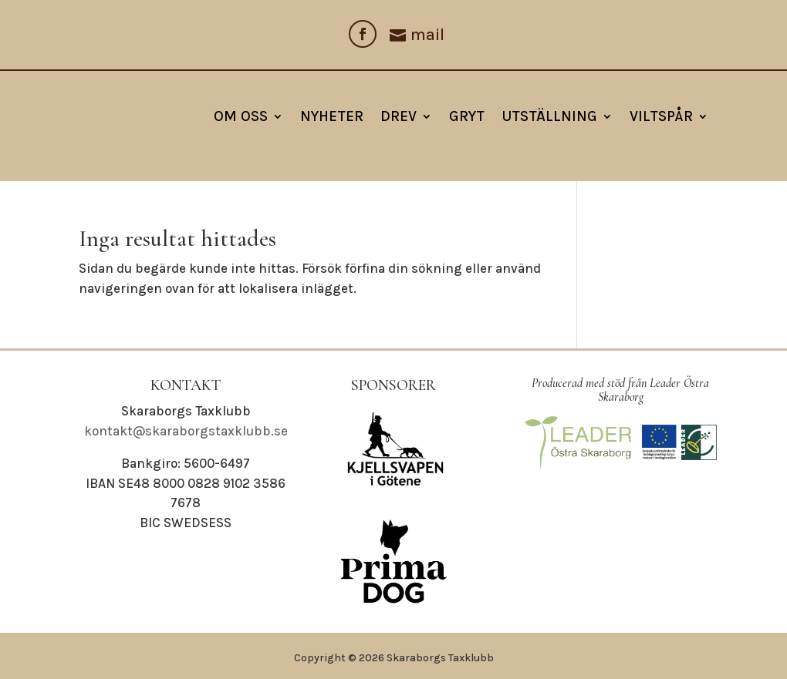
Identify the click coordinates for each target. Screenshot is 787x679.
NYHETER (331, 116)
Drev (398, 116)
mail (427, 34)
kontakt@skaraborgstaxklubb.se (186, 431)
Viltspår (661, 116)
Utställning (549, 116)
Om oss (241, 116)
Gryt (467, 116)
